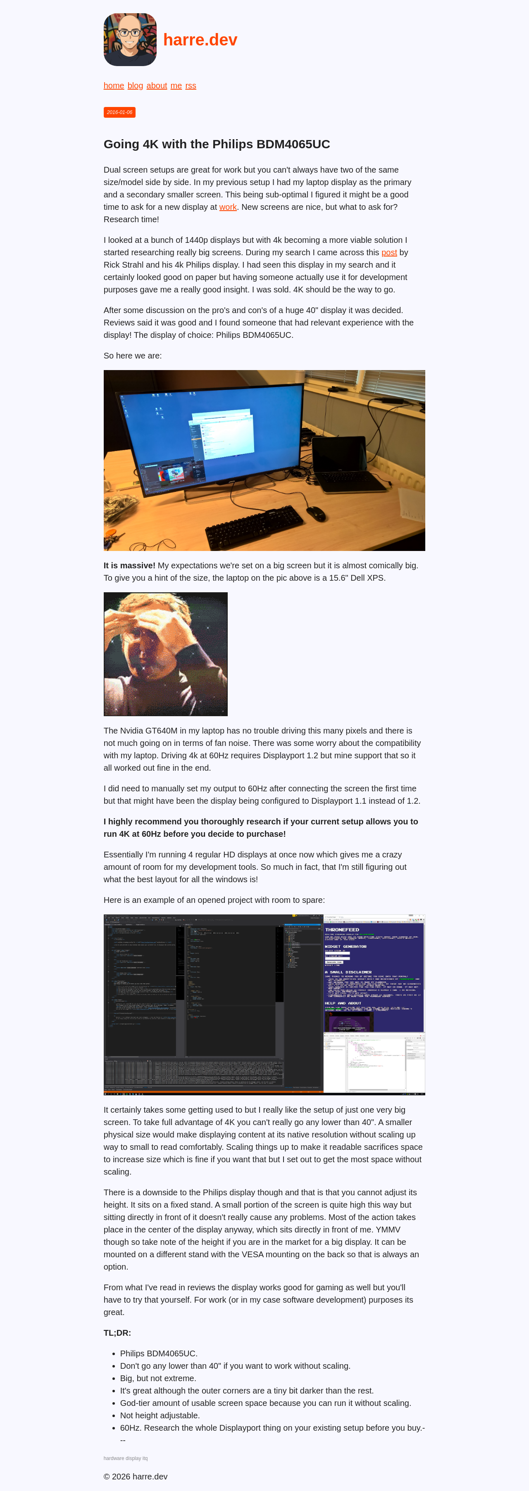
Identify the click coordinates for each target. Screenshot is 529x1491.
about (157, 85)
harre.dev (200, 40)
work (228, 206)
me (176, 85)
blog (135, 85)
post (389, 252)
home (114, 85)
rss (190, 85)
